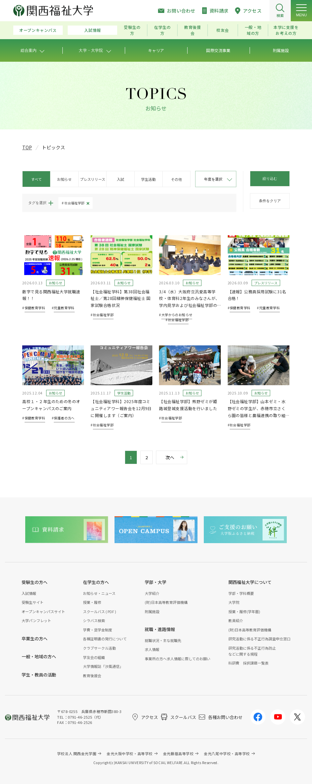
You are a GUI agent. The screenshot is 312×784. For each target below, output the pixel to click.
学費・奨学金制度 (97, 629)
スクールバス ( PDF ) (99, 611)
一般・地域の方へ (39, 656)
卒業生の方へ (34, 638)
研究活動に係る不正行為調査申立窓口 (259, 638)
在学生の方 (162, 30)
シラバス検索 (94, 620)
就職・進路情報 (160, 629)
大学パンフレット (36, 620)
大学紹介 (152, 593)
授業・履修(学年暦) (244, 611)
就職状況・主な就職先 (163, 640)
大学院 (233, 602)
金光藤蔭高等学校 (178, 753)
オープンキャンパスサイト (43, 611)
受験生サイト (32, 602)
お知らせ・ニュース (99, 593)
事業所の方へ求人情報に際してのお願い (177, 658)
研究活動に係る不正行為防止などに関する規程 (252, 651)
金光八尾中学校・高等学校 (227, 753)
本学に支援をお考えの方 (286, 30)
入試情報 (92, 30)
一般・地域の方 (253, 30)
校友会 (222, 30)
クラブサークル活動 (99, 648)
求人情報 (152, 649)
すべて (36, 179)
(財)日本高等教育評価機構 (166, 602)
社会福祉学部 (74, 202)
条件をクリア (270, 201)
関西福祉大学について (250, 582)
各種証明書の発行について (105, 638)
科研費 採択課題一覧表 (248, 663)
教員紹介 (235, 620)
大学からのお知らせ (177, 314)
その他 (176, 179)
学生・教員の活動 (39, 675)
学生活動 (148, 179)
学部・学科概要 (241, 593)
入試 (120, 179)
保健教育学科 (35, 307)
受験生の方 (132, 30)
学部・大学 (155, 582)
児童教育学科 (64, 307)
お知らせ (64, 179)
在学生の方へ (96, 582)
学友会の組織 (94, 657)
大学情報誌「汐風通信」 (103, 666)
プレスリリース (92, 179)
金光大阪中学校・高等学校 (130, 753)
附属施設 (152, 611)
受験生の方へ (34, 582)
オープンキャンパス (37, 30)
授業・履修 (92, 602)
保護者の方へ (64, 417)
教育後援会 (192, 30)
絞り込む (270, 178)
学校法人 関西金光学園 (76, 753)
